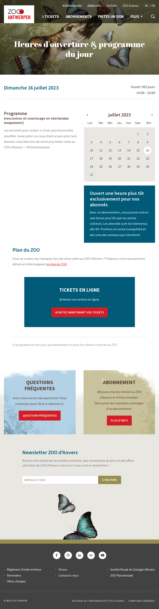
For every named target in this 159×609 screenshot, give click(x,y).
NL (147, 6)
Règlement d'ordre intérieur (24, 569)
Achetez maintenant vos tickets (79, 312)
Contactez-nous (68, 575)
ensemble (72, 6)
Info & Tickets (45, 16)
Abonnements (78, 16)
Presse (62, 569)
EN (153, 6)
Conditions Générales (141, 600)
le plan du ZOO (56, 264)
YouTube (111, 6)
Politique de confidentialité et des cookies (98, 600)
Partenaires (14, 575)
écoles (94, 6)
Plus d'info (119, 420)
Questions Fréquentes (40, 415)
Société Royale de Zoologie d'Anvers (132, 569)
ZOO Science (130, 6)
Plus (137, 16)
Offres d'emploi (16, 581)
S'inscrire (109, 480)
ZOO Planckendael (121, 575)
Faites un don (111, 16)
